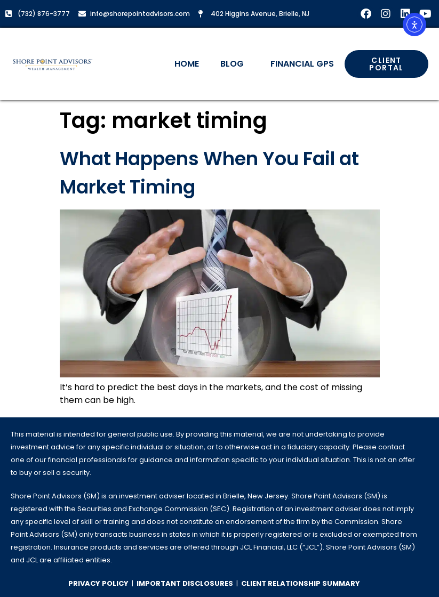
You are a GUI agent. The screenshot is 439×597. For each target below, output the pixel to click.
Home (186, 64)
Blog (234, 64)
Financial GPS (302, 64)
